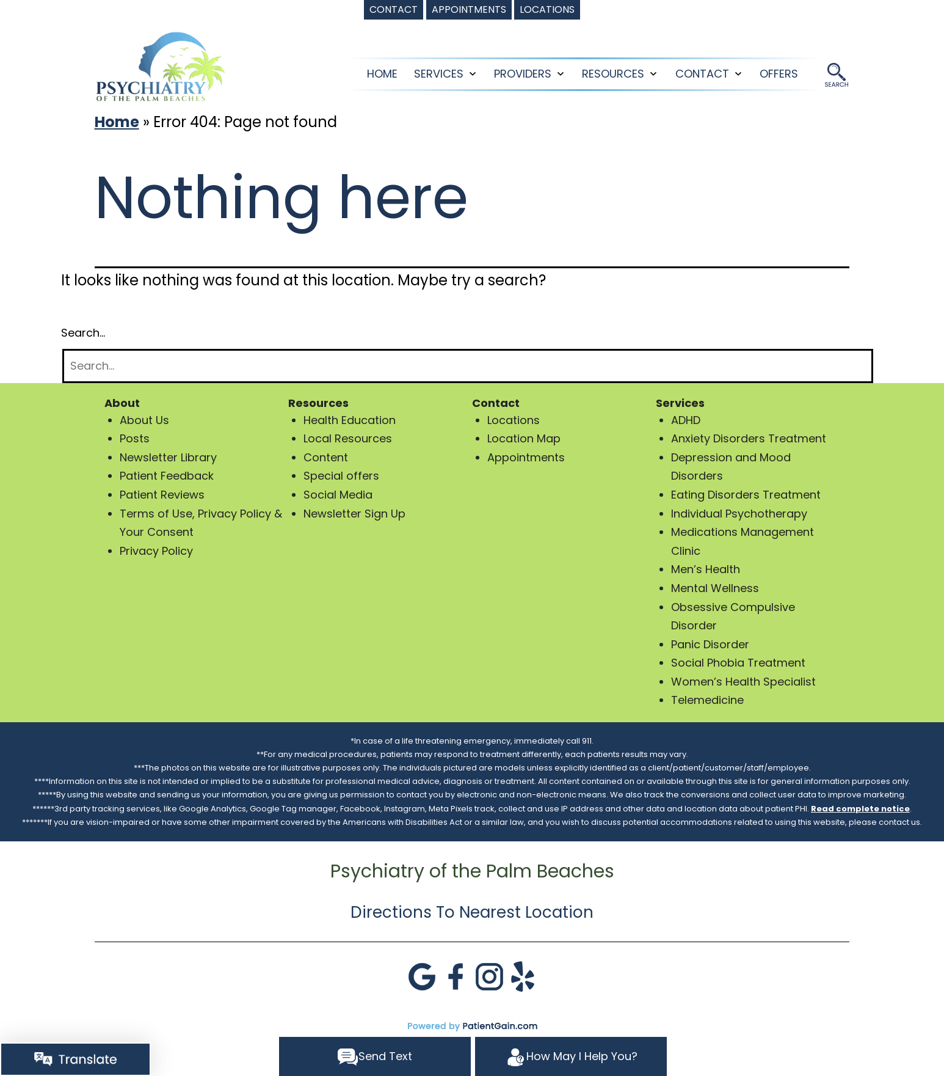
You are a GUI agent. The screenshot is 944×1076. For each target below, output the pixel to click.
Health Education (349, 420)
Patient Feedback (167, 475)
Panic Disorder (710, 644)
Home (382, 73)
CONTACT (702, 73)
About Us (144, 420)
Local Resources (347, 438)
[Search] (467, 366)
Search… (83, 332)
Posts (135, 438)
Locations (513, 420)
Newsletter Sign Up (354, 513)
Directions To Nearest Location (472, 912)
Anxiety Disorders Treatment (748, 438)
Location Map (524, 438)
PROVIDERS (522, 73)
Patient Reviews (162, 494)
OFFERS (779, 73)
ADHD (685, 420)
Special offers (341, 475)
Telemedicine (707, 700)
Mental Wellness (715, 588)
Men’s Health (705, 569)
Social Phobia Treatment (738, 662)
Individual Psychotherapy (739, 513)
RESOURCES (613, 73)
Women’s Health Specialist (743, 681)
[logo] (161, 65)
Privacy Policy (156, 550)
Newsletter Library (168, 457)
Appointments (526, 457)
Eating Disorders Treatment (746, 494)
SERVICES (438, 73)
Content (325, 457)
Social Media (337, 494)
